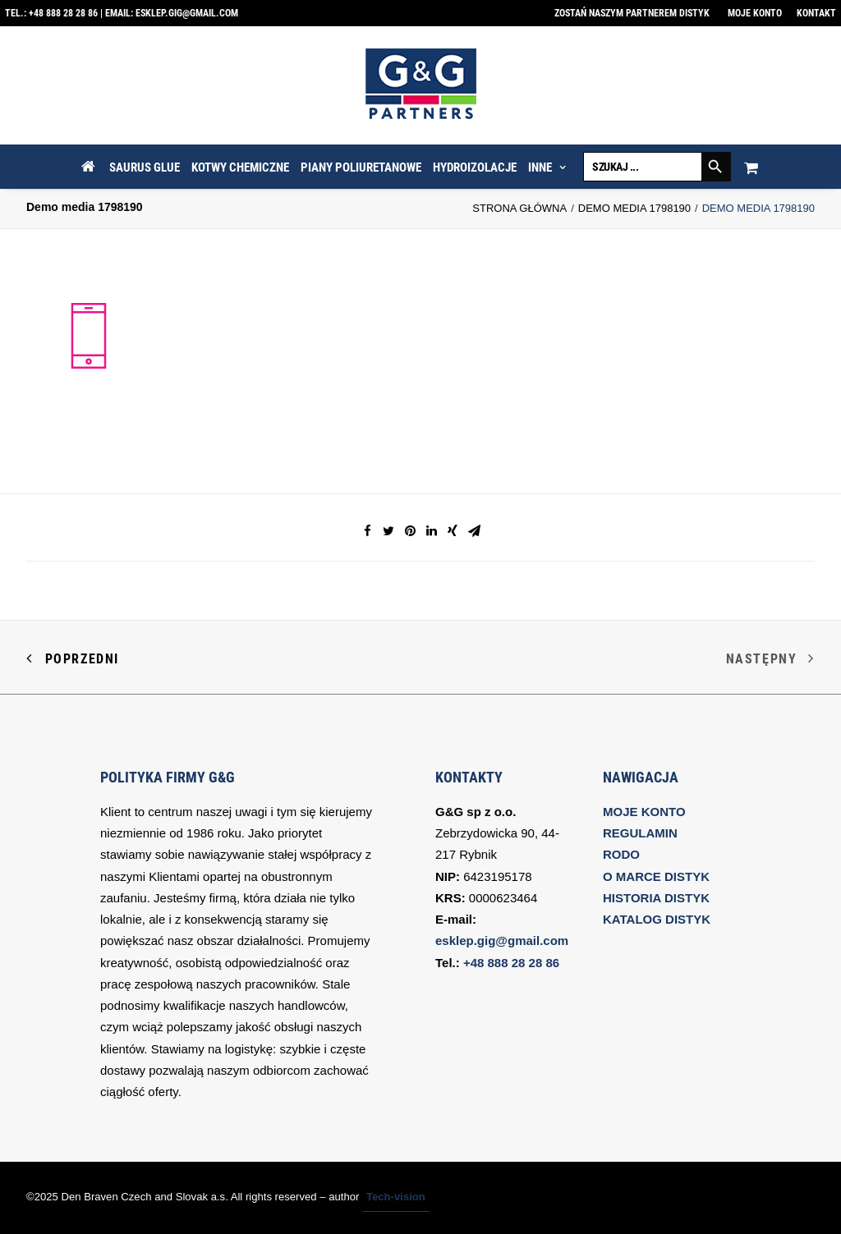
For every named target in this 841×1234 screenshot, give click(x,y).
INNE (547, 167)
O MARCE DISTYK (656, 876)
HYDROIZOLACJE (475, 167)
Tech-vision (395, 1196)
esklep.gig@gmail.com (187, 13)
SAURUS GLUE (144, 167)
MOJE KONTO (644, 812)
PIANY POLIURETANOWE (361, 167)
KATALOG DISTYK (656, 919)
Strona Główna (519, 208)
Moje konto (755, 13)
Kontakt (816, 13)
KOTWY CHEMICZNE (240, 167)
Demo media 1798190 (634, 208)
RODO (621, 854)
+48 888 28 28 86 (63, 13)
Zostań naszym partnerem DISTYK (632, 13)
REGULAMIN (640, 833)
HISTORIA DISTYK (656, 898)
